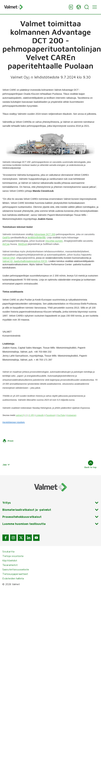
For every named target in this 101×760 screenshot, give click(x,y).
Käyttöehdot (9, 560)
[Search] (87, 7)
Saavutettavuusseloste (15, 569)
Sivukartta (8, 551)
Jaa (6, 464)
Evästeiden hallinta (13, 578)
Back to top (91, 464)
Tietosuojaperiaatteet (15, 573)
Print (8, 441)
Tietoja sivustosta (12, 556)
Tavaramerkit (10, 564)
